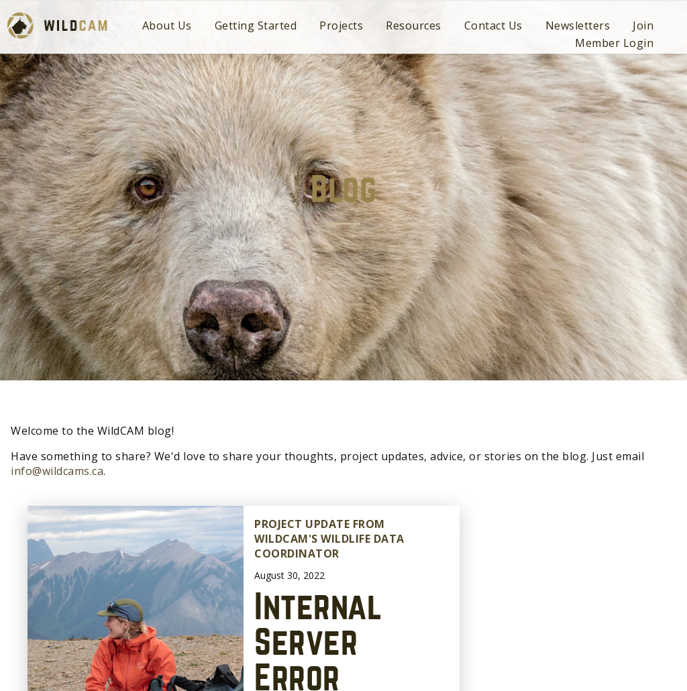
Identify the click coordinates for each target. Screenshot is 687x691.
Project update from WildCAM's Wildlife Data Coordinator (329, 539)
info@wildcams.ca (57, 471)
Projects (341, 25)
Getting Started (256, 25)
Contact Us (493, 25)
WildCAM (57, 25)
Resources (413, 25)
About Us (167, 25)
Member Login (614, 43)
